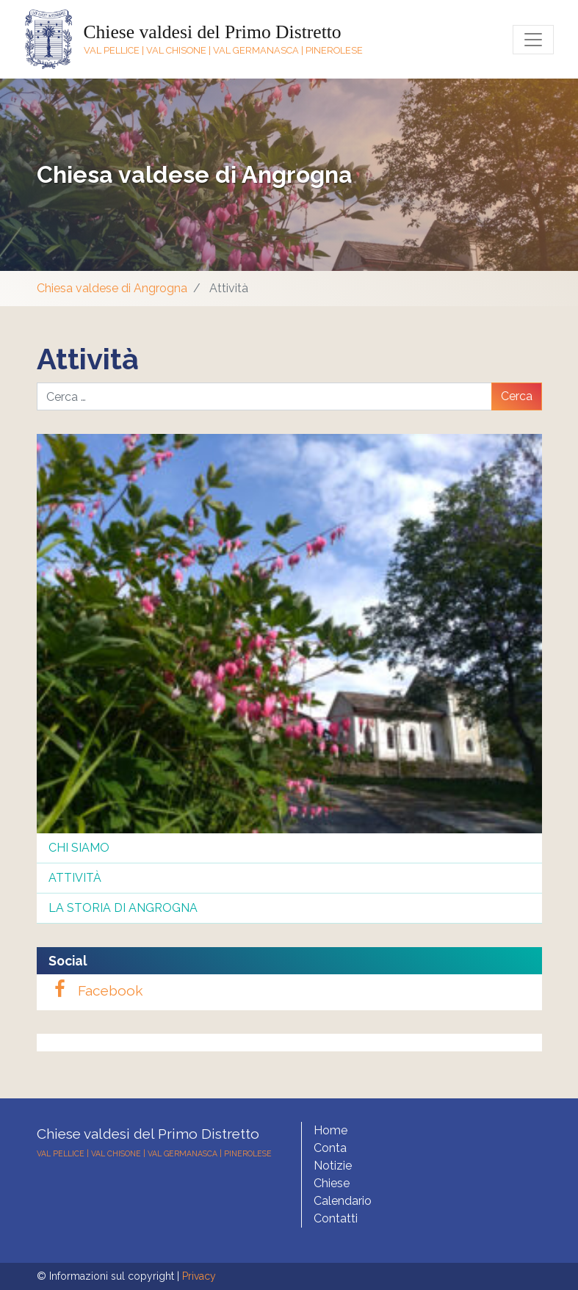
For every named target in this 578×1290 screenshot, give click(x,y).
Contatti (336, 1218)
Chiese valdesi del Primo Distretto (213, 32)
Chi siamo (78, 848)
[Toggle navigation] (533, 39)
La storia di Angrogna (123, 908)
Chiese (332, 1183)
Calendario (343, 1201)
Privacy (199, 1276)
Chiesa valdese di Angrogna (195, 174)
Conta (330, 1148)
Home (330, 1130)
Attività (74, 878)
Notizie (333, 1166)
